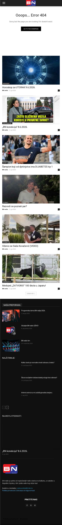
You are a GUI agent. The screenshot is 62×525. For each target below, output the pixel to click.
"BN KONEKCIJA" (7, 123)
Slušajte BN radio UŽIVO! (29, 326)
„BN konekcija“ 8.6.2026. (15, 127)
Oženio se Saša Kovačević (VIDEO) (20, 246)
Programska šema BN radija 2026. (33, 311)
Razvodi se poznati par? (14, 206)
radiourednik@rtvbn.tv (25, 488)
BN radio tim (25, 341)
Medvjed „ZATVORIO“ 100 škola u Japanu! (24, 285)
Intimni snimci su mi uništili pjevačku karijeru (36, 393)
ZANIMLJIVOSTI (7, 282)
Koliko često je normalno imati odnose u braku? (37, 362)
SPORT (5, 163)
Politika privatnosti (8, 490)
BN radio (5, 90)
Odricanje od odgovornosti (25, 490)
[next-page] (7, 407)
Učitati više (31, 293)
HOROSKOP (6, 83)
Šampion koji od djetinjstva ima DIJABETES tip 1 (27, 166)
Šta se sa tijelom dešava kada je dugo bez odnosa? (39, 377)
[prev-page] (3, 407)
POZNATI (5, 202)
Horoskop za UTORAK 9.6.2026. (18, 87)
